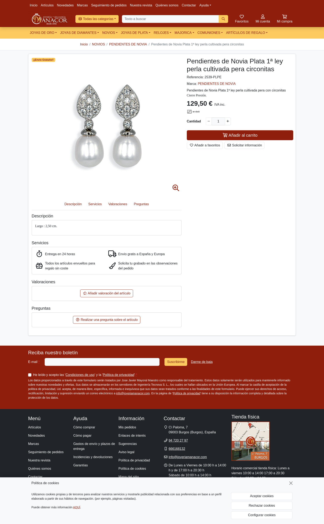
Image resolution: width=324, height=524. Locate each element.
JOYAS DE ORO (42, 32)
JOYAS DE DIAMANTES (78, 32)
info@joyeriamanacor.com (133, 393)
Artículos (47, 5)
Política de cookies (132, 468)
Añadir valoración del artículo (106, 293)
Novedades (65, 5)
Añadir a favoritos (204, 145)
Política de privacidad (118, 375)
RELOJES (161, 32)
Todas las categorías (95, 19)
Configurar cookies (261, 515)
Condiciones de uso (80, 375)
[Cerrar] (291, 483)
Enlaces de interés (132, 435)
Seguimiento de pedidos (109, 5)
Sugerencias (127, 444)
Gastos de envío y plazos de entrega (94, 446)
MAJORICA (183, 32)
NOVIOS (108, 32)
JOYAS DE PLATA (134, 32)
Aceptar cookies (262, 496)
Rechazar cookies (262, 505)
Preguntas (141, 204)
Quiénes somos (166, 5)
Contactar (189, 5)
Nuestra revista (141, 5)
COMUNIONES (209, 32)
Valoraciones (117, 204)
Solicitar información (244, 145)
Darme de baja (202, 362)
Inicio (33, 5)
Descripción (73, 204)
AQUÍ (76, 507)
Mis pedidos (127, 427)
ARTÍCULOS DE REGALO (245, 32)
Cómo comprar (84, 427)
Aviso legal (126, 452)
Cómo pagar (82, 435)
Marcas (82, 5)
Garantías (80, 465)
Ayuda (204, 5)
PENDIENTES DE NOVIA (217, 83)
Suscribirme (176, 362)
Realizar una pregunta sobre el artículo (107, 319)
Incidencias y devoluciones (93, 457)
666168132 (177, 448)
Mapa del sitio (128, 477)
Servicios (95, 204)
